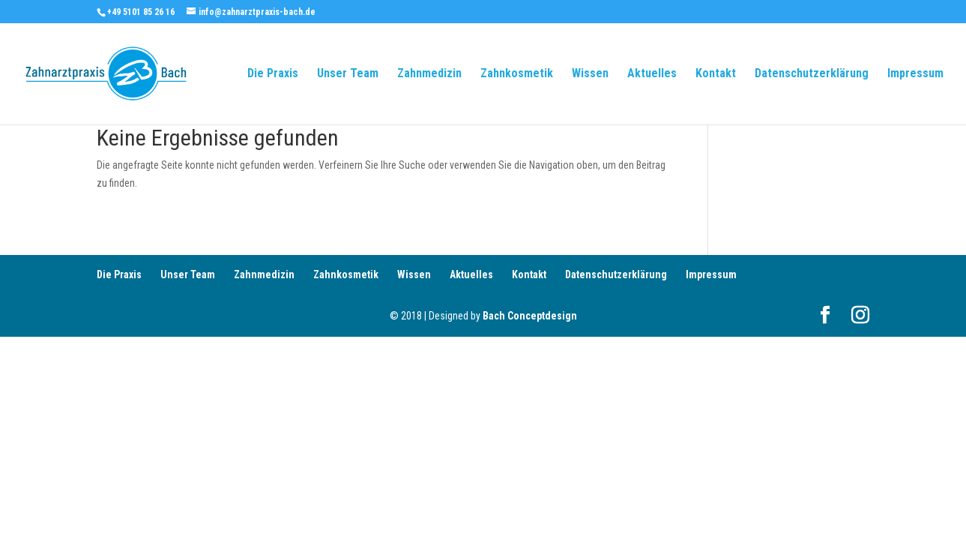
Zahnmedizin (429, 74)
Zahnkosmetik (516, 74)
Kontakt (715, 74)
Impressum (915, 74)
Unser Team (347, 74)
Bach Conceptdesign (530, 316)
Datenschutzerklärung (812, 74)
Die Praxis (272, 74)
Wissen (590, 74)
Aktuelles (652, 74)
